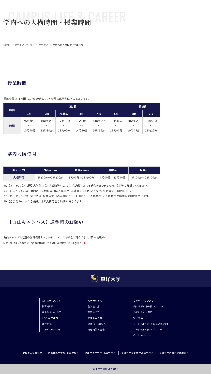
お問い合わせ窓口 (143, 312)
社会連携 (47, 323)
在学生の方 (94, 306)
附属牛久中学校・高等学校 (99, 353)
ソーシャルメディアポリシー (147, 329)
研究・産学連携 (50, 318)
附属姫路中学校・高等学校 (61, 353)
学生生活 (43, 45)
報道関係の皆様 (96, 329)
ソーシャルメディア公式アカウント (151, 323)
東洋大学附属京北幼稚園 (175, 353)
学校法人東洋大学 (30, 352)
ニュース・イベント (51, 329)
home (7, 45)
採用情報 (138, 318)
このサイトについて (143, 300)
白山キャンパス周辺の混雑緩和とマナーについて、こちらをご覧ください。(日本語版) (53, 237)
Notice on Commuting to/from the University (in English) (42, 243)
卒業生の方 (94, 312)
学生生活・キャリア (24, 45)
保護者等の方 (95, 318)
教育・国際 (47, 306)
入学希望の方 (95, 300)
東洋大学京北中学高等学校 (137, 353)
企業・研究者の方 (97, 323)
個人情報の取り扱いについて (148, 306)
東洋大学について (51, 300)
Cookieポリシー (142, 335)
